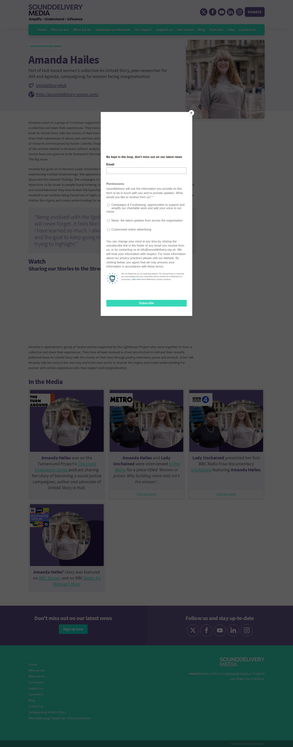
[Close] (191, 113)
